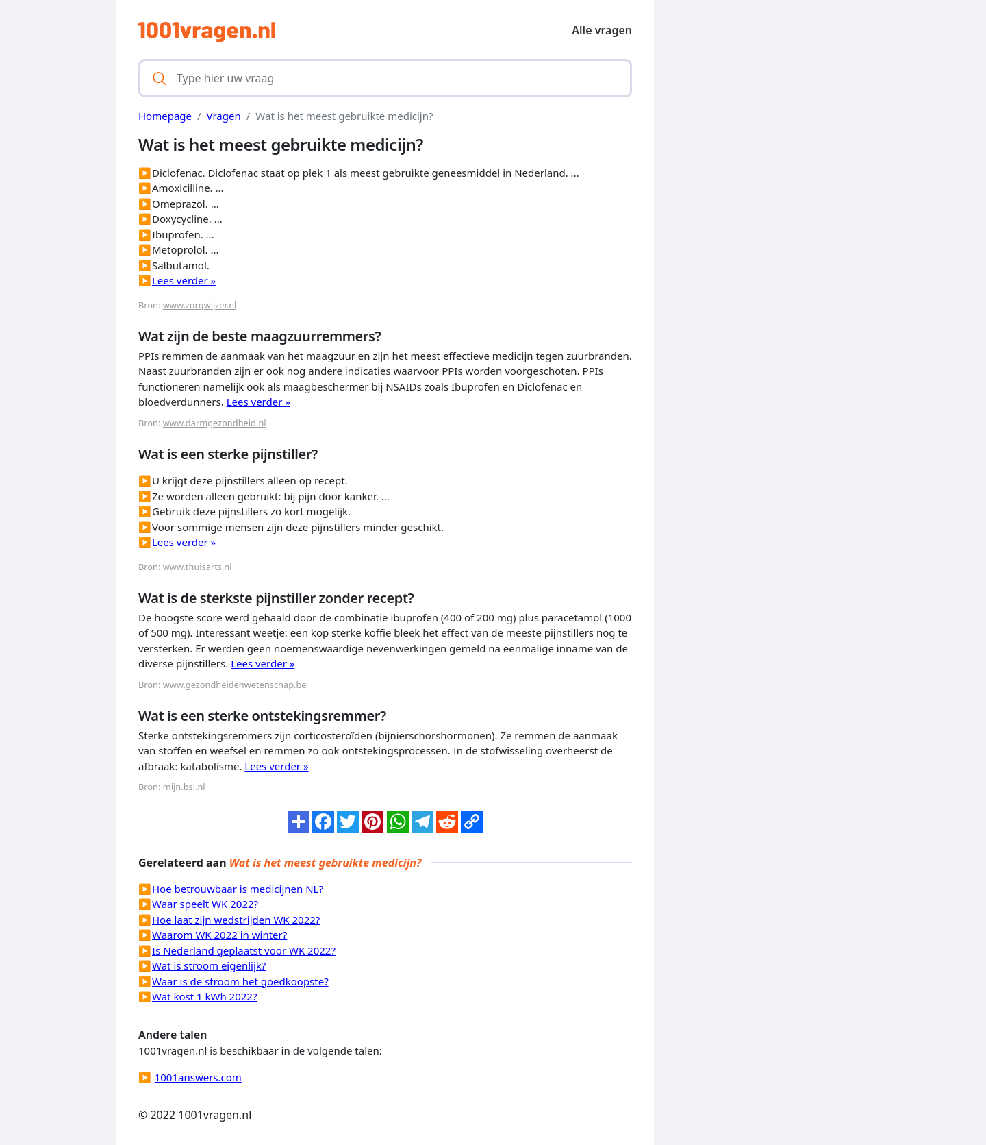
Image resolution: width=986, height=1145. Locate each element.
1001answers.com (198, 1077)
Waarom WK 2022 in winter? (219, 934)
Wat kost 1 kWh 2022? (204, 996)
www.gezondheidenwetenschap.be (235, 684)
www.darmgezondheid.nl (214, 423)
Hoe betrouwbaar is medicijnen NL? (237, 889)
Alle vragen (602, 30)
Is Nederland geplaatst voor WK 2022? (244, 950)
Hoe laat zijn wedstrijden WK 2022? (236, 919)
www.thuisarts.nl (197, 567)
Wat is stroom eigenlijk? (209, 965)
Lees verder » (184, 280)
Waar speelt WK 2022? (205, 904)
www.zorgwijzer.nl (200, 305)
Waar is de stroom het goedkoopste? (240, 981)
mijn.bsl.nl (184, 786)
